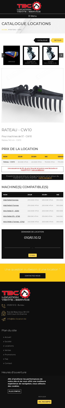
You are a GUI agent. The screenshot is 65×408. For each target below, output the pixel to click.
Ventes (8, 350)
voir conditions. (38, 170)
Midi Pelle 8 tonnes (10, 200)
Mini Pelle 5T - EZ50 (11, 211)
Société (8, 342)
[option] (13, 55)
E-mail (32, 255)
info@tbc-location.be (16, 319)
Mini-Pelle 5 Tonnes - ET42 (13, 222)
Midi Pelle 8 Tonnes (11, 205)
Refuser (42, 398)
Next (61, 55)
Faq (6, 359)
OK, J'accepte (44, 403)
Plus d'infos (14, 392)
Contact (8, 363)
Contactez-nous (32, 276)
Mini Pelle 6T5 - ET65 (11, 216)
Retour (57, 40)
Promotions (10, 355)
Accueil (5, 29)
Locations (9, 346)
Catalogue (42, 40)
